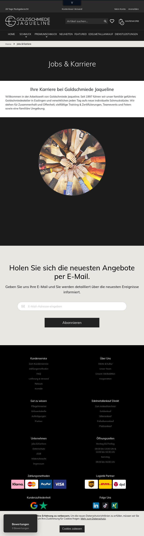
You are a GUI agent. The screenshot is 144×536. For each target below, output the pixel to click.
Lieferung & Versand (39, 378)
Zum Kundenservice (39, 363)
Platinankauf (105, 426)
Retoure (39, 383)
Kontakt (38, 388)
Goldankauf (105, 411)
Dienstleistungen (126, 34)
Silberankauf (105, 416)
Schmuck (25, 34)
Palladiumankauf (105, 421)
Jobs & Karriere (38, 443)
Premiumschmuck (46, 34)
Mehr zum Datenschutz (93, 518)
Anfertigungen (39, 416)
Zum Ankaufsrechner (105, 406)
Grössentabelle (38, 411)
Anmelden (133, 9)
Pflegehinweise (38, 406)
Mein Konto (120, 9)
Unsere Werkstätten (105, 373)
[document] (72, 523)
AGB (38, 453)
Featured (80, 34)
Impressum (38, 463)
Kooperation (105, 378)
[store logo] (27, 21)
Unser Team (105, 368)
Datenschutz (39, 448)
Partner (38, 421)
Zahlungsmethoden (38, 368)
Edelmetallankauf (101, 34)
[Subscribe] (72, 322)
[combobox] (86, 21)
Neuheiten (66, 34)
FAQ (39, 373)
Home (8, 44)
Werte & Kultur (105, 363)
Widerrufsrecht (38, 458)
